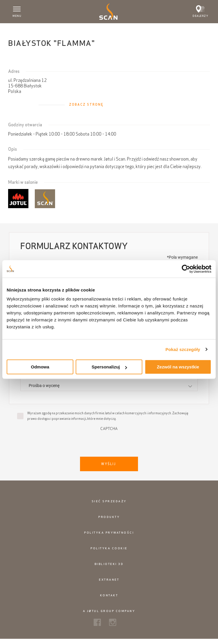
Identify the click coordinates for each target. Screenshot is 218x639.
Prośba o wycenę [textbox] (44, 385)
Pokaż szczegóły (183, 349)
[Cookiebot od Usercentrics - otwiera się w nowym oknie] (186, 268)
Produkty (109, 517)
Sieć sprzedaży (109, 501)
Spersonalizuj (109, 366)
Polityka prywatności (109, 532)
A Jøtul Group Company (109, 611)
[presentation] (109, 442)
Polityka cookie (109, 548)
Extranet (109, 580)
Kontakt (109, 595)
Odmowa (40, 366)
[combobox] (109, 385)
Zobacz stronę (86, 104)
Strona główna (20, 29)
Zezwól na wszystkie (178, 366)
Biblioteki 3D (109, 564)
